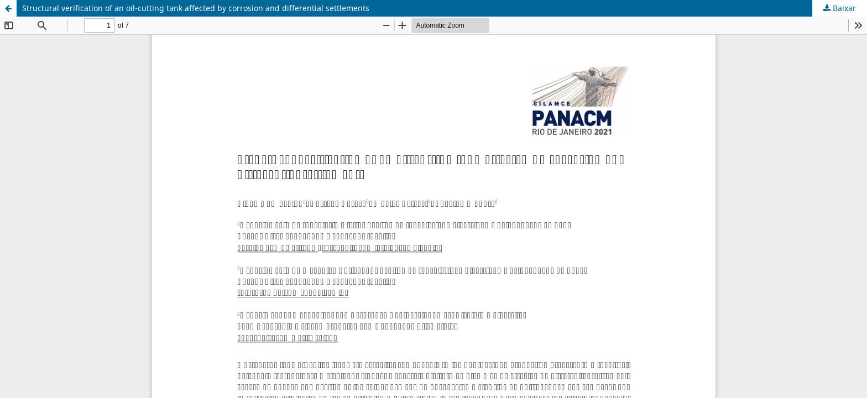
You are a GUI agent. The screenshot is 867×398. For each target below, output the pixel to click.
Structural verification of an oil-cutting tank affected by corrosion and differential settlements (195, 8)
